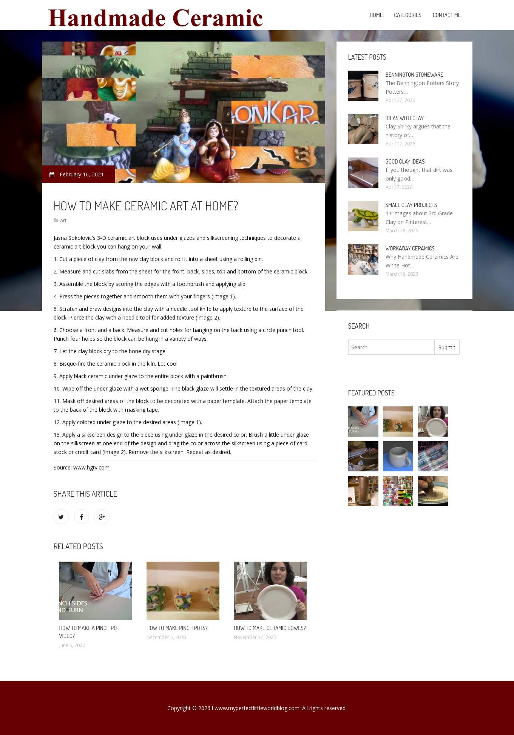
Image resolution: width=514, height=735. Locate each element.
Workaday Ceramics (410, 248)
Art (63, 220)
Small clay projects (411, 204)
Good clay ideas (405, 161)
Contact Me (447, 15)
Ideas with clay (405, 118)
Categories (407, 15)
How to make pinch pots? (177, 628)
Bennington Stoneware (414, 74)
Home (376, 15)
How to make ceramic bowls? (270, 628)
